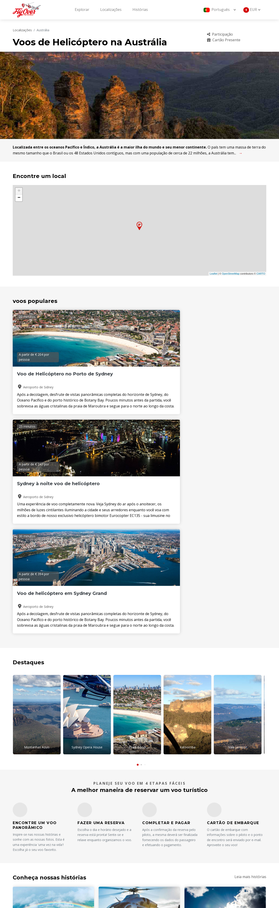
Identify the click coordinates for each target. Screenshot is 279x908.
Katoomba (187, 528)
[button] (138, 543)
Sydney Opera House (87, 528)
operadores (156, 845)
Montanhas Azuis (37, 528)
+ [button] (18, 191)
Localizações (111, 9)
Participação (220, 34)
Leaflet (213, 273)
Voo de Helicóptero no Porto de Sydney (52, 376)
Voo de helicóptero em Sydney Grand (217, 376)
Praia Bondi (137, 528)
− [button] (18, 198)
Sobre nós (154, 830)
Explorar (82, 9)
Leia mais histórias (250, 654)
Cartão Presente (223, 39)
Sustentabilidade (219, 852)
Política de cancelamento (226, 845)
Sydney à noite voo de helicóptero (130, 376)
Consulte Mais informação (44, 755)
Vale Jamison (237, 528)
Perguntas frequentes (224, 830)
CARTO (261, 273)
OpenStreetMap (230, 273)
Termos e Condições (163, 852)
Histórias (140, 9)
